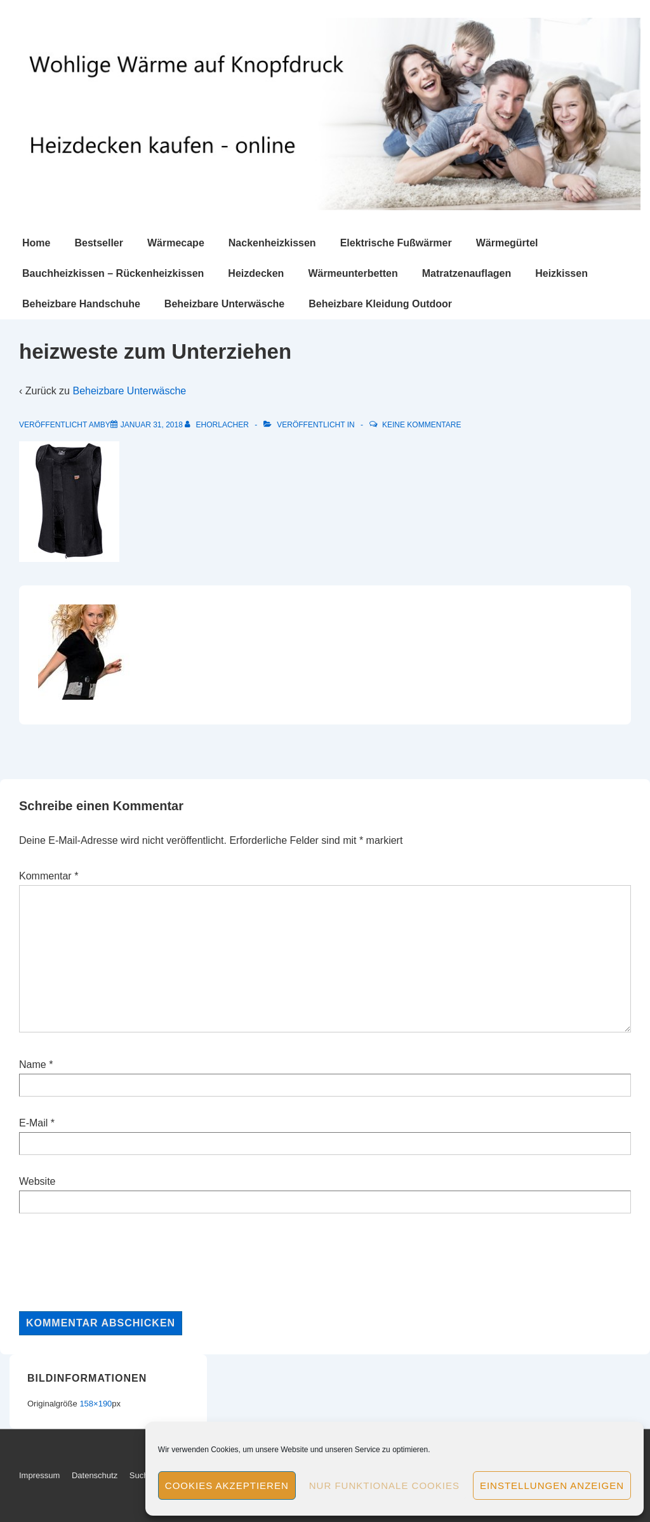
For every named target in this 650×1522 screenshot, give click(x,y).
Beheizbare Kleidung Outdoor (380, 303)
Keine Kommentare (421, 424)
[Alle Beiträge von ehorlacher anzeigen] (218, 424)
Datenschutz (94, 1475)
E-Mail (33, 1123)
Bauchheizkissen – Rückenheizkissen (113, 273)
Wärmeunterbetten (352, 273)
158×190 (95, 1403)
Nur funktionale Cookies (384, 1485)
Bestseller (98, 242)
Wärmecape (175, 242)
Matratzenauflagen (466, 273)
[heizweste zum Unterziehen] (152, 424)
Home (36, 242)
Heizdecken (256, 273)
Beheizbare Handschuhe (81, 303)
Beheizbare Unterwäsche (224, 303)
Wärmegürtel (507, 242)
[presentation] (115, 1262)
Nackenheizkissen (272, 242)
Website (37, 1181)
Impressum (39, 1475)
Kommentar (48, 876)
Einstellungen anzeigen (552, 1485)
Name (32, 1064)
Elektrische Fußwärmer (396, 242)
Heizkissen (561, 273)
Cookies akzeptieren (227, 1485)
